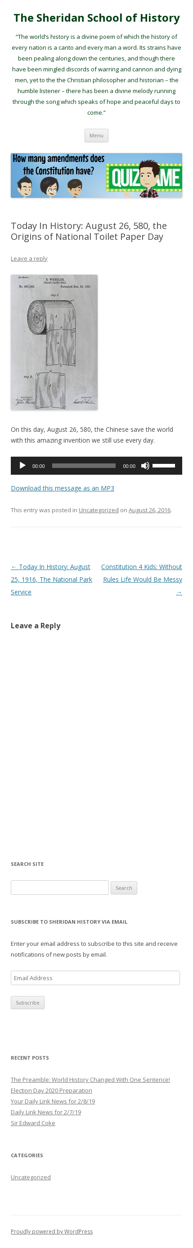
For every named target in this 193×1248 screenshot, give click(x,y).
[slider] (84, 465)
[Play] (22, 465)
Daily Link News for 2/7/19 (46, 1112)
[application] (96, 466)
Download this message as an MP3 (62, 488)
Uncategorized (99, 510)
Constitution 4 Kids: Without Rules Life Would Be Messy (141, 579)
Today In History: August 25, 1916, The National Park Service (51, 579)
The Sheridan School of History (96, 18)
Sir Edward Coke (33, 1123)
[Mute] (145, 465)
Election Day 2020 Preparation (51, 1090)
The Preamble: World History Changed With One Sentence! (90, 1079)
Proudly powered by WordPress (52, 1231)
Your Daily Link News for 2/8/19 (53, 1101)
